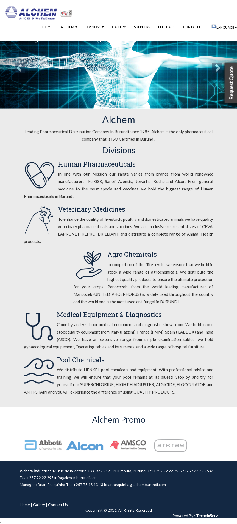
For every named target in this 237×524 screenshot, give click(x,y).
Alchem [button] (69, 27)
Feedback (166, 27)
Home (47, 27)
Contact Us (193, 27)
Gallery (119, 27)
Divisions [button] (95, 27)
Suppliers (142, 27)
